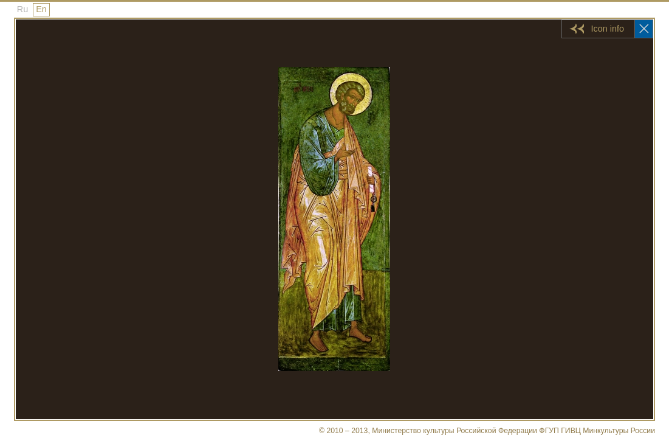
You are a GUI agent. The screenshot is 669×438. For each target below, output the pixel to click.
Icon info (607, 28)
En (41, 9)
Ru (22, 9)
